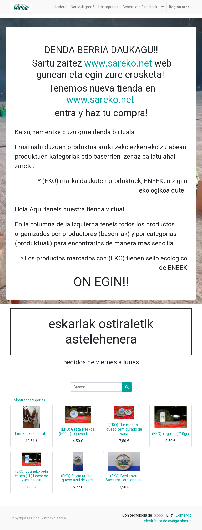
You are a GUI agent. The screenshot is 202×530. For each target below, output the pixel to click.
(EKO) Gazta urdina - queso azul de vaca (78, 478)
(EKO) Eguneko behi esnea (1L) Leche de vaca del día (31, 475)
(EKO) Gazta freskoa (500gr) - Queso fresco (78, 431)
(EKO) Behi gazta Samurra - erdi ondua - (124, 478)
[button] (162, 7)
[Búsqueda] (127, 387)
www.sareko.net (118, 63)
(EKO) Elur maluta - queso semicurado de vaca (124, 429)
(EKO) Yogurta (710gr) (170, 434)
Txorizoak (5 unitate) (31, 434)
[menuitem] (60, 7)
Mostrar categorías (29, 400)
